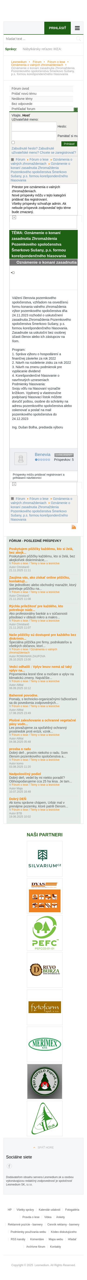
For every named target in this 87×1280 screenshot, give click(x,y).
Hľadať (72, 1239)
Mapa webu (56, 1239)
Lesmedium (32, 12)
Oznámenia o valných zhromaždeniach (37, 65)
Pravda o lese (31, 1217)
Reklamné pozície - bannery (25, 1224)
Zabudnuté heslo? (25, 148)
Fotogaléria (72, 1209)
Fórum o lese (56, 62)
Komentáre (37, 1239)
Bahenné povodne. (23, 695)
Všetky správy (25, 1209)
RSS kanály (18, 1239)
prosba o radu (20, 749)
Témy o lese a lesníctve (45, 563)
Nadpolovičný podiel (25, 774)
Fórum (37, 62)
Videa (47, 1217)
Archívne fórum (35, 1246)
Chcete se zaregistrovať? (58, 152)
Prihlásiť (57, 28)
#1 (73, 287)
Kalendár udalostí (49, 1209)
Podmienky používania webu (28, 1232)
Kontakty (55, 1246)
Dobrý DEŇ (17, 799)
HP (10, 1209)
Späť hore (46, 1147)
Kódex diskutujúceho (64, 1232)
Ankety (60, 1217)
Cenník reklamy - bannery (63, 1224)
